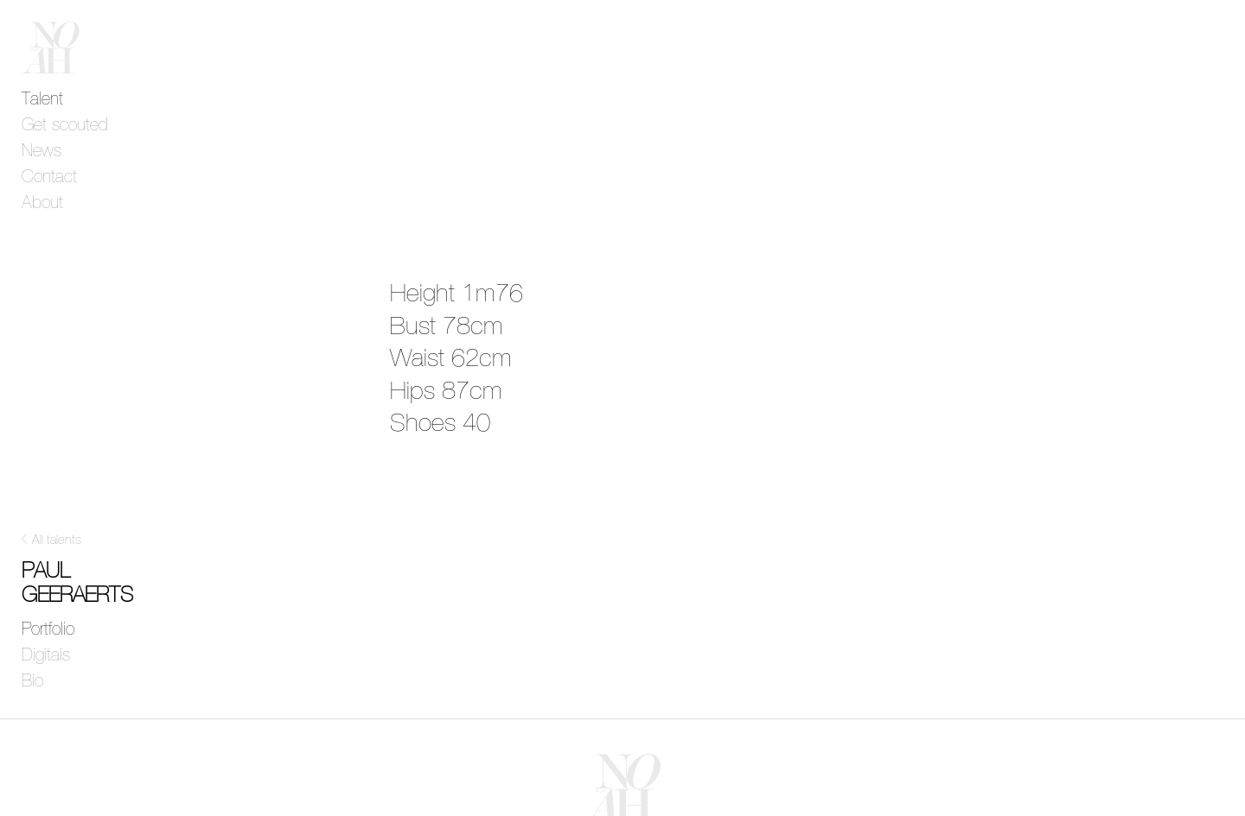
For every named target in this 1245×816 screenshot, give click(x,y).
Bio (32, 681)
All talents (56, 540)
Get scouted (65, 125)
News (41, 151)
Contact (49, 177)
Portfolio (48, 629)
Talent (42, 99)
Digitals (46, 655)
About (42, 203)
